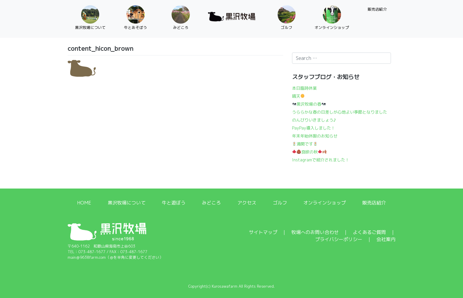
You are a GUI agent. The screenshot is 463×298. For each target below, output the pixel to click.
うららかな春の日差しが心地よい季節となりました (339, 112)
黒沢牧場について (127, 202)
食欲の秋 (309, 152)
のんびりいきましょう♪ (314, 120)
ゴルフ (280, 202)
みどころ (211, 202)
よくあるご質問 (369, 232)
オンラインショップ (324, 202)
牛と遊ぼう (173, 202)
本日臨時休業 (304, 88)
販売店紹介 (374, 202)
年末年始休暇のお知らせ (315, 136)
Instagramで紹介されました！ (320, 160)
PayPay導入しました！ (313, 128)
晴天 (298, 96)
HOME (84, 202)
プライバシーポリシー (338, 239)
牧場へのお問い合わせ (315, 232)
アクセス (246, 202)
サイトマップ (263, 232)
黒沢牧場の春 (309, 104)
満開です (305, 144)
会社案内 (385, 239)
